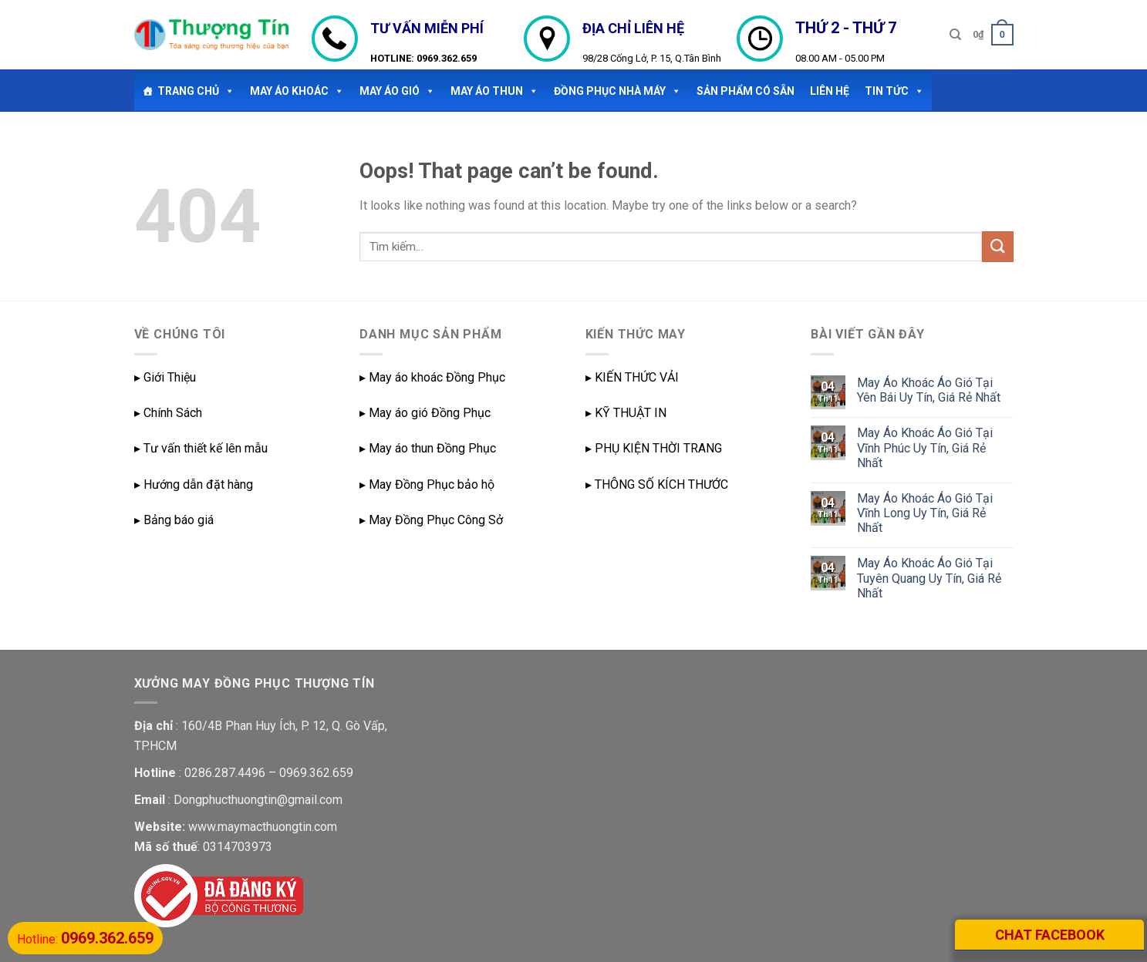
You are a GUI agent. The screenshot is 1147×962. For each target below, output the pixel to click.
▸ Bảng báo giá (174, 520)
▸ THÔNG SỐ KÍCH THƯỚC (656, 484)
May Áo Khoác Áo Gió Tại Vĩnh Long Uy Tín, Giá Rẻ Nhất (925, 513)
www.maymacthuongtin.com (262, 826)
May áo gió (397, 91)
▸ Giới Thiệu (165, 377)
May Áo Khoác (297, 91)
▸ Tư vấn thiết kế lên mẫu (201, 448)
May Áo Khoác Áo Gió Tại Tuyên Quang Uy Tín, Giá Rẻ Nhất (929, 578)
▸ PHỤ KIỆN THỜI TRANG (653, 448)
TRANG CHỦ (195, 91)
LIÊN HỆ (829, 91)
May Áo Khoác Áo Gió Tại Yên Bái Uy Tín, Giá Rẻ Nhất (928, 390)
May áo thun (494, 91)
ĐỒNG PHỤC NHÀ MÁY (617, 91)
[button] (226, 91)
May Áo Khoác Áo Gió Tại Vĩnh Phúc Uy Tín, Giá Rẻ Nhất (925, 447)
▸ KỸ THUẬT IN (625, 412)
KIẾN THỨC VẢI (637, 377)
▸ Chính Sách (168, 412)
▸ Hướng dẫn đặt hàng (193, 484)
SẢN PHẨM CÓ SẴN (745, 91)
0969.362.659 (447, 58)
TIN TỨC (894, 91)
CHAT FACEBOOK (1050, 935)
